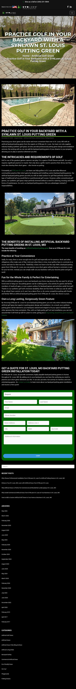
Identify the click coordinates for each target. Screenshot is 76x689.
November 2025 (6, 525)
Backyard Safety (6, 654)
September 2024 (6, 559)
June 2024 (5, 569)
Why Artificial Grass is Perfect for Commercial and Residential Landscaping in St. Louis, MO (29, 488)
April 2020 (4, 607)
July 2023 (4, 593)
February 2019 (6, 612)
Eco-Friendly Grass (7, 664)
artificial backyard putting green (37, 248)
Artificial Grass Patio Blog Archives (12, 645)
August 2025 (5, 530)
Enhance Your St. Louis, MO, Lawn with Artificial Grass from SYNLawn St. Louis (25, 483)
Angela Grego (18, 138)
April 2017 (4, 617)
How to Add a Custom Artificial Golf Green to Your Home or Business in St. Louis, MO (27, 497)
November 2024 (6, 549)
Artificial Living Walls (8, 650)
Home (26, 56)
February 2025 (6, 544)
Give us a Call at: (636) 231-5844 (37, 2)
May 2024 (4, 573)
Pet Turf (4, 669)
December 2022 (6, 602)
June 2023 (5, 597)
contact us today (24, 382)
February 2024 (6, 583)
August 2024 (5, 564)
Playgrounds (5, 674)
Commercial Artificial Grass (10, 659)
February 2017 (6, 622)
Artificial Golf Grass (43, 56)
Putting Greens (49, 138)
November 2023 (6, 588)
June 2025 (5, 535)
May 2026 (4, 511)
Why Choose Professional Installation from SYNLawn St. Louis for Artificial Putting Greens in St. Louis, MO (33, 478)
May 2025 (4, 540)
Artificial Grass (40, 138)
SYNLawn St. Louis (18, 170)
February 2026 (6, 520)
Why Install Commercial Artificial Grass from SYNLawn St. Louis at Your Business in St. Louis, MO (31, 492)
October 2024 (6, 554)
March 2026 (5, 516)
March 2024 (5, 578)
